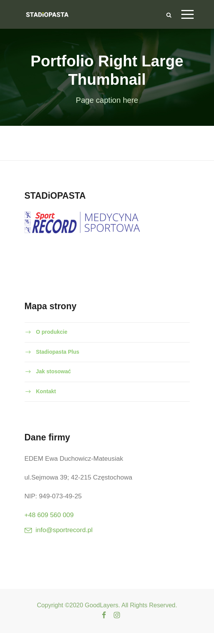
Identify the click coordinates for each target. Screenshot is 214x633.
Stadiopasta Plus (58, 352)
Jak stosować (53, 371)
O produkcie (52, 332)
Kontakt (46, 391)
